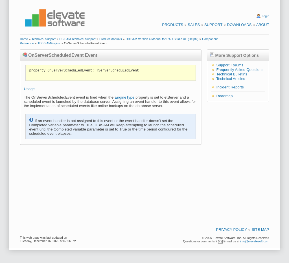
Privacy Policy (231, 229)
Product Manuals (110, 39)
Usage (29, 89)
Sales (194, 25)
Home (24, 39)
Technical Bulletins (231, 74)
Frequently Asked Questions (240, 70)
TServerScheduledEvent (117, 71)
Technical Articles (230, 79)
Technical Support (44, 39)
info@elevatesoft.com (254, 241)
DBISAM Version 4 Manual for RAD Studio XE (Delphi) (162, 39)
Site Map (260, 229)
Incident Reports (230, 87)
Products (172, 25)
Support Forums (230, 65)
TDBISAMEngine (49, 43)
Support (213, 25)
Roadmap (224, 96)
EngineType (124, 97)
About (262, 25)
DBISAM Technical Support (77, 39)
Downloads (239, 25)
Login (265, 16)
